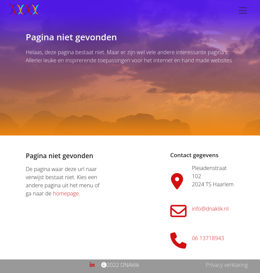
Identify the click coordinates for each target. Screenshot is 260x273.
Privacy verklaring (227, 265)
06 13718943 (208, 238)
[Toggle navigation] (243, 10)
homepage (66, 193)
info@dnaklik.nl (210, 208)
